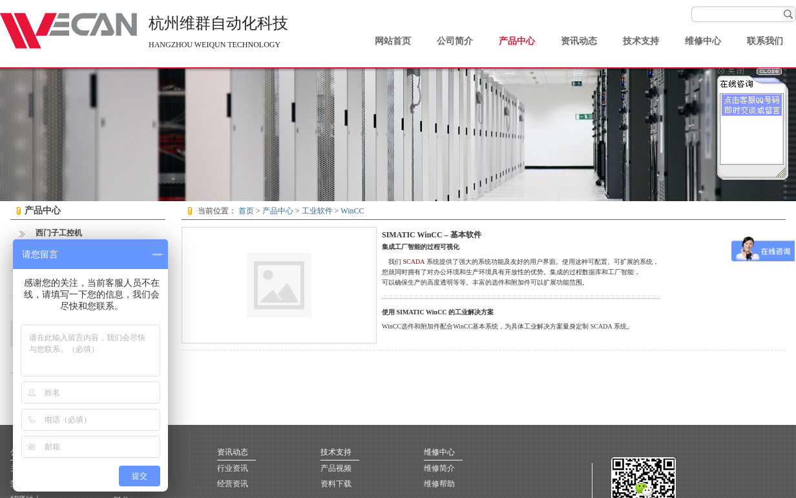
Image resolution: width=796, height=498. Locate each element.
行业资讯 (232, 468)
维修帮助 (439, 483)
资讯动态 (579, 41)
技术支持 (641, 41)
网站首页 (393, 41)
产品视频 (335, 468)
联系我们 (765, 41)
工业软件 (317, 210)
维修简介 (439, 468)
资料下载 (335, 483)
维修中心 (703, 41)
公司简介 (455, 41)
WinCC (352, 210)
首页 (246, 210)
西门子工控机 (50, 232)
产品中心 (517, 41)
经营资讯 (232, 483)
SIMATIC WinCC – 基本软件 (431, 234)
